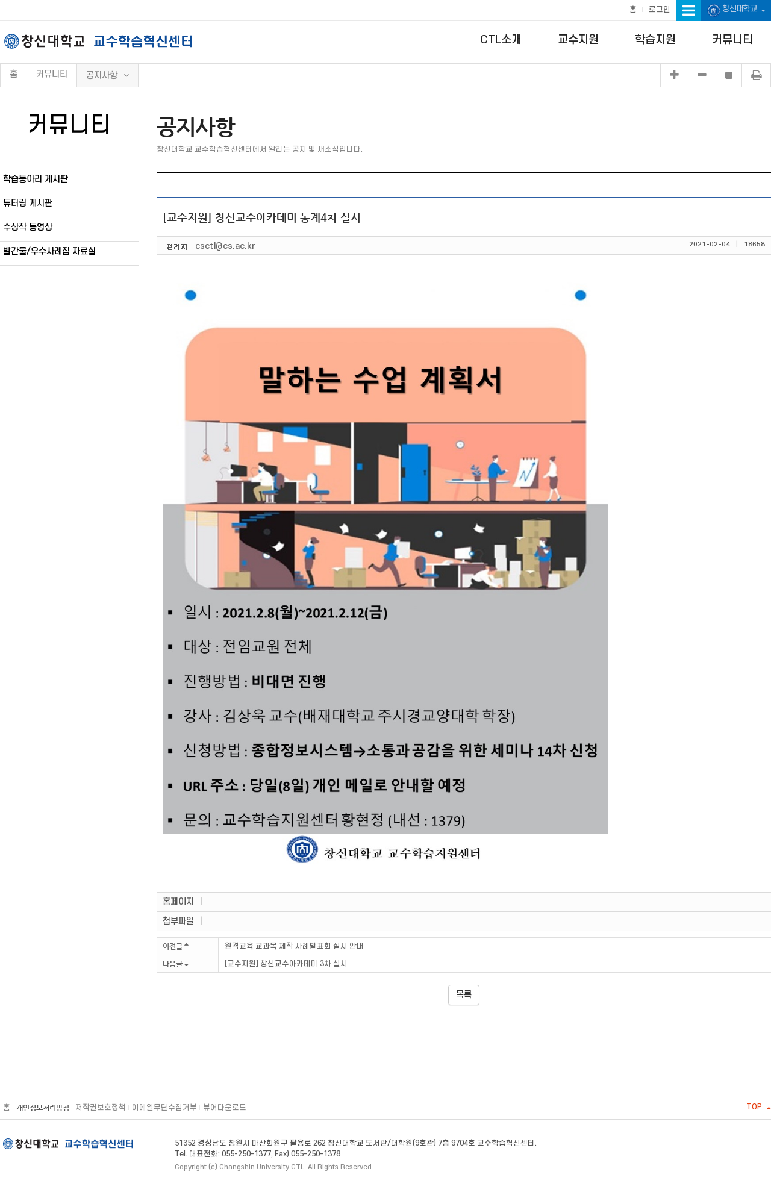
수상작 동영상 (27, 227)
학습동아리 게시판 (35, 179)
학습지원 (655, 40)
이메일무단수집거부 (164, 1107)
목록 (464, 995)
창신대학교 (736, 10)
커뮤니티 (732, 40)
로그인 (659, 9)
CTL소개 (501, 40)
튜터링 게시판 (27, 203)
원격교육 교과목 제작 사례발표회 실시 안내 (294, 946)
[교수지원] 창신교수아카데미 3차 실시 (286, 964)
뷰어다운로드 (224, 1107)
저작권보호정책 (100, 1107)
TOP (758, 1107)
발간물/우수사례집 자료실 (49, 251)
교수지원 (578, 40)
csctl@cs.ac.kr (225, 246)
